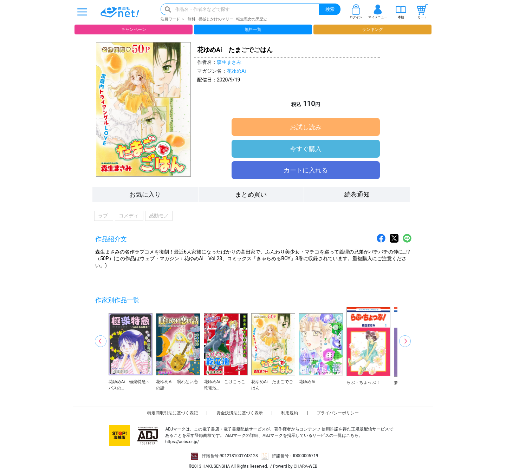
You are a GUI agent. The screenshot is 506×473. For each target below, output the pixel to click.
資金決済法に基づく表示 (239, 412)
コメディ (129, 216)
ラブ (103, 216)
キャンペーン (133, 29)
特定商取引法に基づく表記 (172, 412)
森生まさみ (229, 62)
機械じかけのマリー (216, 19)
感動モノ (159, 216)
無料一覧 (253, 29)
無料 (191, 19)
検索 (330, 9)
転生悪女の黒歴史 (251, 19)
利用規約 (289, 412)
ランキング (372, 29)
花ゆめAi (236, 71)
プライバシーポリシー (338, 412)
